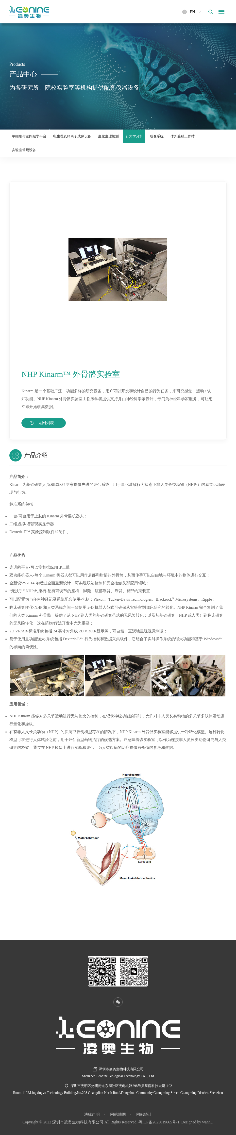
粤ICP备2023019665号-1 (158, 1122)
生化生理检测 (108, 136)
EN (192, 12)
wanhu (207, 1122)
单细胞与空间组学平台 (29, 136)
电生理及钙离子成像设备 (72, 136)
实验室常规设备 (24, 150)
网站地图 (118, 1115)
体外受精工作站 (182, 136)
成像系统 (157, 136)
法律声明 (92, 1115)
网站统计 (144, 1115)
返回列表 (46, 423)
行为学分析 (134, 136)
